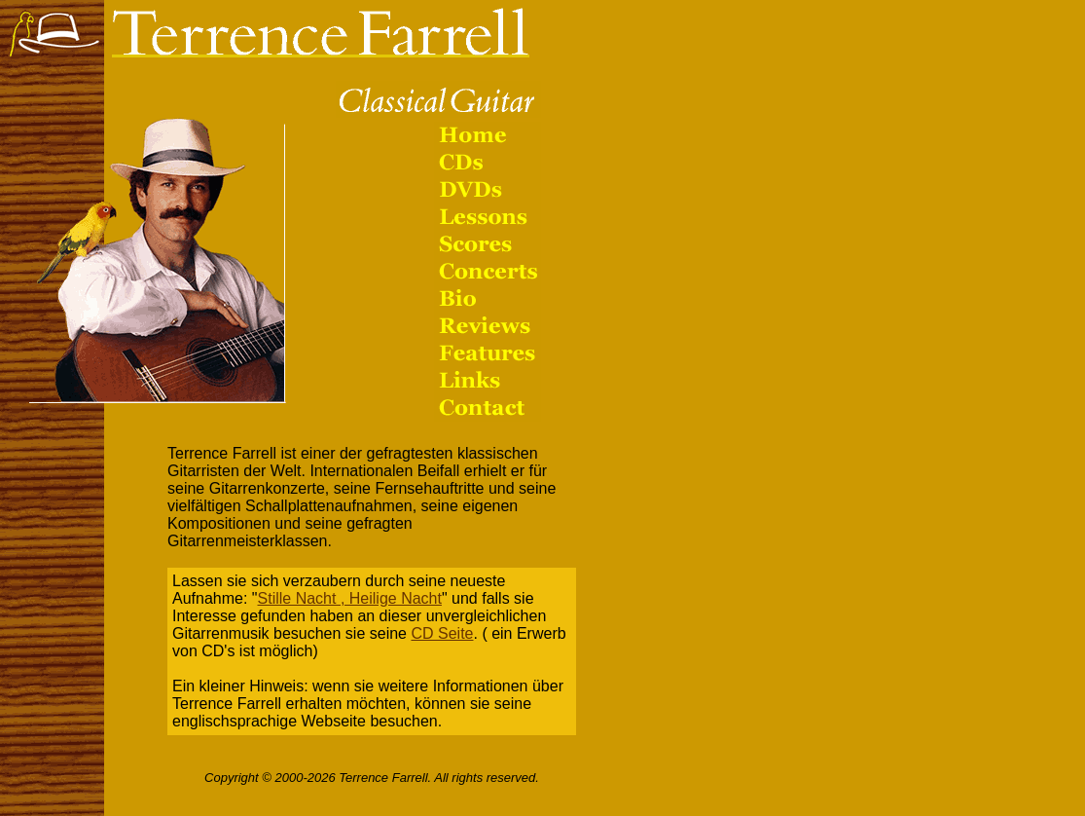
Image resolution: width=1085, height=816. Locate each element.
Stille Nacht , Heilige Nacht (350, 598)
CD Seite (442, 633)
